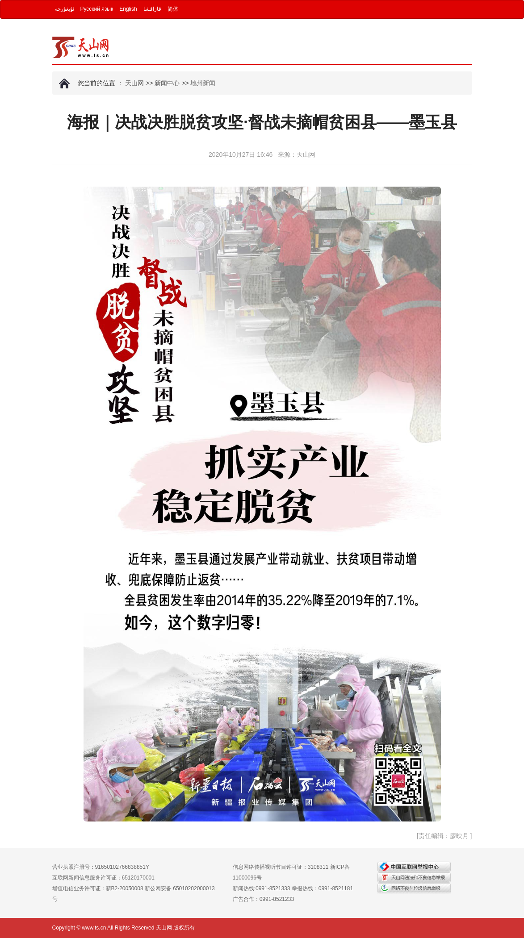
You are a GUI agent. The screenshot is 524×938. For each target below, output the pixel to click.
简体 (173, 9)
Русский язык (96, 9)
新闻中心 (167, 83)
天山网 (134, 83)
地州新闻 (202, 83)
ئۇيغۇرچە (64, 9)
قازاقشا (152, 9)
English (128, 9)
